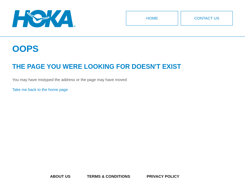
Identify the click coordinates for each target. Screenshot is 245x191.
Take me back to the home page (40, 89)
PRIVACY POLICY (163, 176)
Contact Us (206, 18)
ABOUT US (60, 176)
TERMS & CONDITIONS (108, 176)
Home (152, 18)
